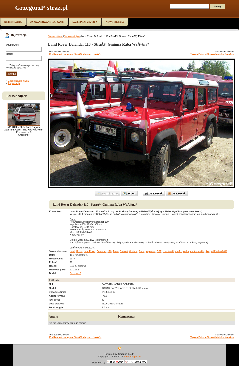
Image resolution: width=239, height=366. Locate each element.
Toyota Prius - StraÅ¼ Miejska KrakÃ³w (212, 54)
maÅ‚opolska (182, 251)
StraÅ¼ (124, 251)
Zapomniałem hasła (18, 80)
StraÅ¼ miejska (72, 36)
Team (116, 251)
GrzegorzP (75, 273)
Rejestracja (14, 83)
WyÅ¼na (150, 251)
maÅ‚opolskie (197, 251)
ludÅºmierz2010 (219, 251)
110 (110, 251)
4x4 (208, 251)
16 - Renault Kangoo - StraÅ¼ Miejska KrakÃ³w (75, 54)
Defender (101, 251)
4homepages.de (132, 356)
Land (72, 251)
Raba (141, 251)
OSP (159, 251)
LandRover (89, 251)
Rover (79, 251)
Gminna (133, 251)
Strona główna (55, 36)
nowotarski (168, 251)
